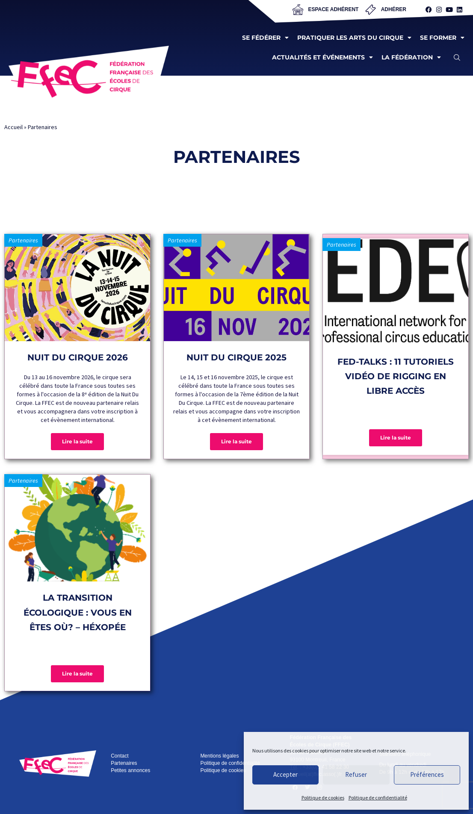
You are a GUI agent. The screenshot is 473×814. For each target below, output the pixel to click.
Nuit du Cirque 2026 (77, 357)
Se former (442, 37)
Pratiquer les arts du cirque (354, 37)
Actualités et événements (322, 57)
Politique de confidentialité (378, 797)
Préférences (427, 774)
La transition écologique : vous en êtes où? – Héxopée (78, 612)
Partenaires (23, 240)
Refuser (356, 774)
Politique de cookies (323, 797)
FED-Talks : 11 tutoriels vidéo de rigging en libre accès (395, 376)
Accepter (285, 774)
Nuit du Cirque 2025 (236, 357)
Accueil (13, 127)
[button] (457, 57)
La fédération (411, 57)
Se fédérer (265, 37)
